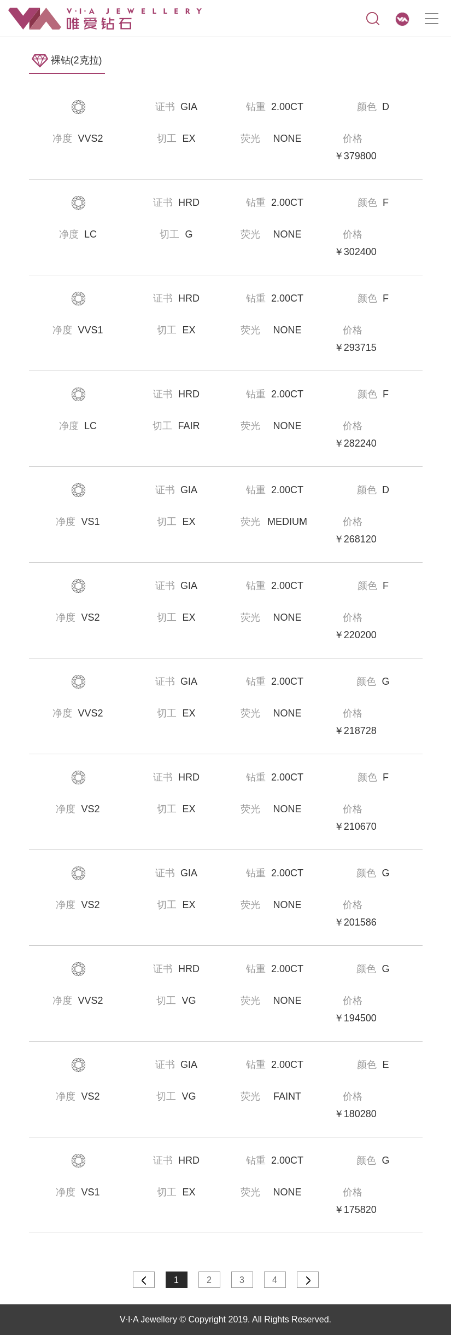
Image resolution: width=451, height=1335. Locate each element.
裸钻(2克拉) (67, 60)
